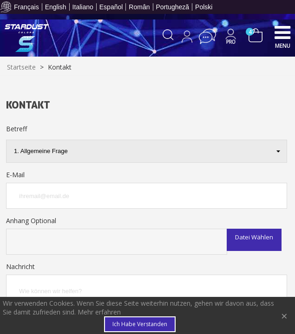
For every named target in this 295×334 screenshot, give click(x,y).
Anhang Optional (31, 220)
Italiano (82, 7)
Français (26, 7)
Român (139, 7)
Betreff (16, 128)
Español (111, 7)
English (55, 7)
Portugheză (173, 7)
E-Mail (15, 174)
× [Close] (284, 315)
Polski (203, 7)
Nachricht (20, 266)
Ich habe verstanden (139, 324)
